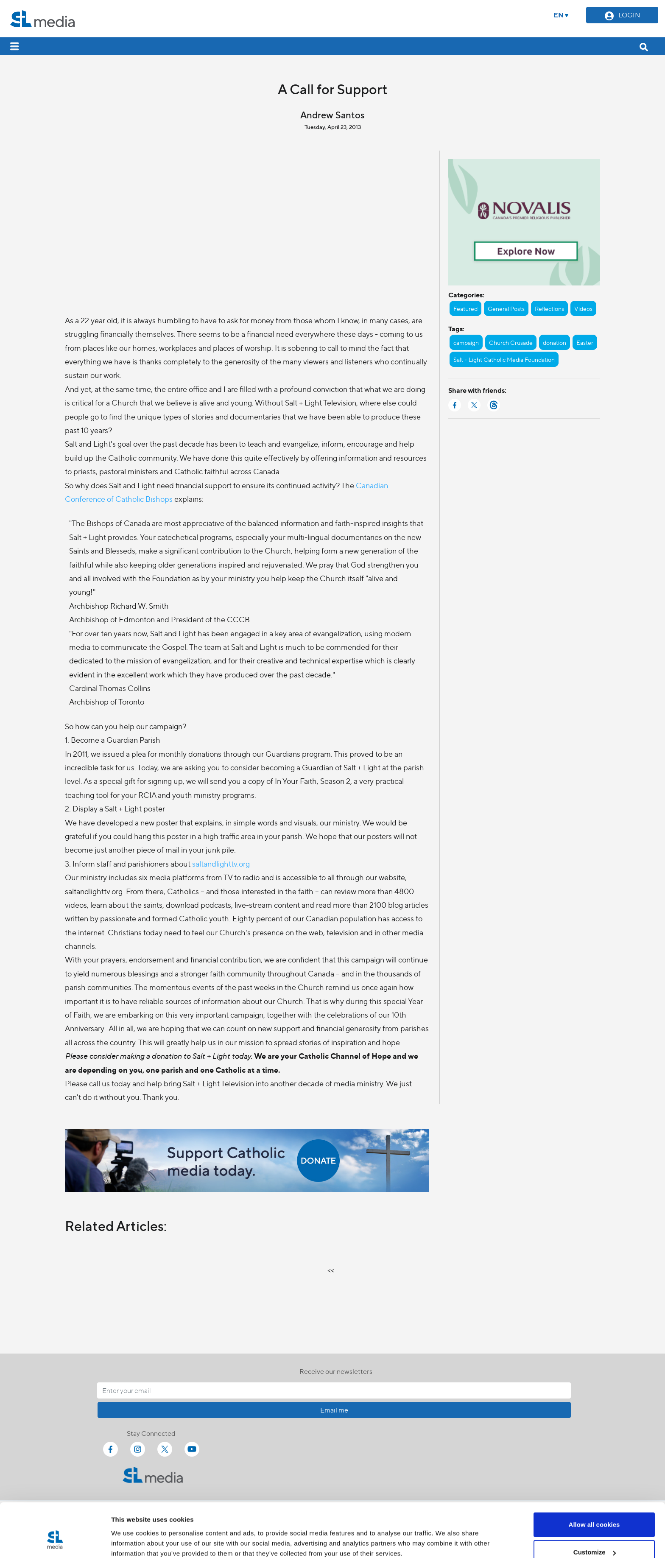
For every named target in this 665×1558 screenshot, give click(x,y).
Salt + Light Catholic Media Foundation (504, 359)
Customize (594, 1507)
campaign (466, 342)
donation (554, 342)
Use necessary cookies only (594, 1535)
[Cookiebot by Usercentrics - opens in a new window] (55, 1541)
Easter (584, 342)
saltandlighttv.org (221, 863)
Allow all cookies (594, 1479)
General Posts (506, 308)
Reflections (549, 308)
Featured (465, 308)
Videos (583, 308)
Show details (131, 1532)
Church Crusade (511, 342)
